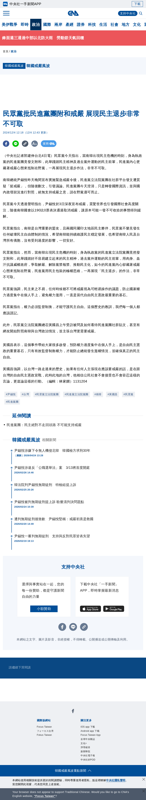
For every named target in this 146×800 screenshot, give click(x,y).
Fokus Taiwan (44, 735)
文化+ (84, 743)
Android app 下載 (90, 731)
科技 (92, 24)
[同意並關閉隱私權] (143, 780)
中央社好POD (88, 759)
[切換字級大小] (35, 143)
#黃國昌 (112, 394)
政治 (36, 24)
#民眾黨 (128, 394)
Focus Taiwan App (91, 735)
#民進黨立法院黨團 (76, 394)
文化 (137, 24)
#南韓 (98, 394)
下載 (137, 4)
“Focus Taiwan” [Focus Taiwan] (45, 796)
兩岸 (58, 24)
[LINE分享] (16, 143)
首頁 (5, 51)
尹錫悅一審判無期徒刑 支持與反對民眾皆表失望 (52, 536)
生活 (103, 24)
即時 (25, 24)
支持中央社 (128, 13)
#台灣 (25, 394)
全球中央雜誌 (88, 739)
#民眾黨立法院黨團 (47, 394)
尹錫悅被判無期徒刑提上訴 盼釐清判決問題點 (49, 502)
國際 (47, 24)
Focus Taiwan (44, 726)
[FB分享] (6, 143)
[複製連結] (25, 143)
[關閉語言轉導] (143, 792)
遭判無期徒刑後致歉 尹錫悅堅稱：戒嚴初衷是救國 (53, 519)
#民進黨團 (12, 401)
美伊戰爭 (9, 24)
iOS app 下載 (88, 726)
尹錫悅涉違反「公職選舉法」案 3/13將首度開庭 (52, 468)
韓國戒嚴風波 (26, 439)
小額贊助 (44, 609)
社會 (114, 24)
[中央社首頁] (73, 13)
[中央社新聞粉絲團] (73, 711)
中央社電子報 (88, 755)
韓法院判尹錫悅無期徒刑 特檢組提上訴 (45, 485)
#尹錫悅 (11, 394)
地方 (125, 24)
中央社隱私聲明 (115, 780)
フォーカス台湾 (45, 731)
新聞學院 (85, 751)
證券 (81, 24)
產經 (69, 24)
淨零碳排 (85, 747)
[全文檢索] (141, 14)
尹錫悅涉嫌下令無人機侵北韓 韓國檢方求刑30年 (52, 450)
